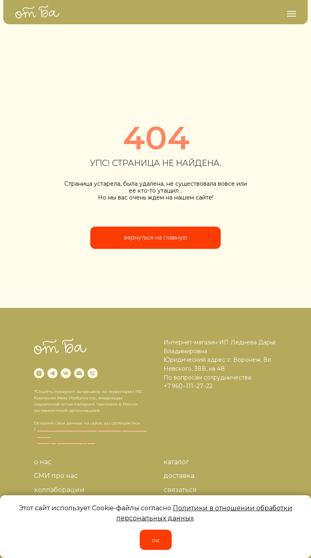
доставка (179, 475)
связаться (180, 490)
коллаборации (59, 490)
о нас (42, 462)
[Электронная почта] (79, 373)
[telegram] (52, 373)
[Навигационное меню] (291, 14)
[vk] (66, 373)
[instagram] (39, 373)
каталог (176, 462)
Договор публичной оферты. (64, 441)
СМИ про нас (56, 475)
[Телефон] (92, 373)
